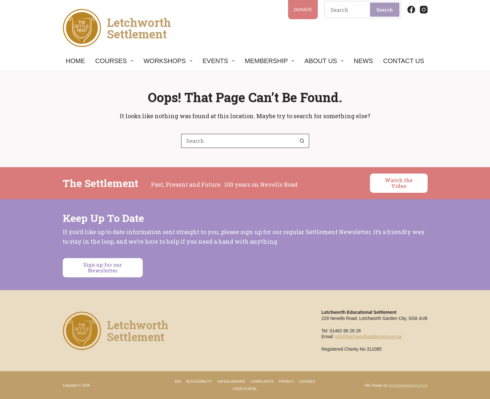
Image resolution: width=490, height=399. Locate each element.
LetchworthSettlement (139, 28)
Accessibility (199, 381)
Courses (114, 61)
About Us (323, 61)
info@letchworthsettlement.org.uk (368, 336)
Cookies (307, 381)
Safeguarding (231, 381)
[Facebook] (411, 9)
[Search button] (302, 141)
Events (219, 61)
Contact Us (403, 60)
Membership (269, 61)
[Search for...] (238, 141)
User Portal (245, 389)
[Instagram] (424, 9)
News (363, 60)
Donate (303, 9)
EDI (178, 381)
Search (384, 9)
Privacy (286, 381)
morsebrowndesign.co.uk (407, 385)
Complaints (262, 381)
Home (75, 60)
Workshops (167, 61)
